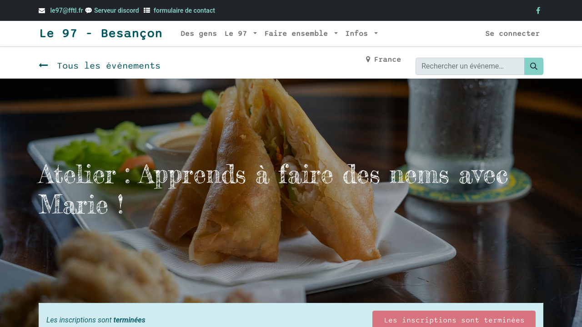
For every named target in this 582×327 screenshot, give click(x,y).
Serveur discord (117, 10)
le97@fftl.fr (66, 10)
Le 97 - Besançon (100, 33)
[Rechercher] (533, 66)
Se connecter (512, 33)
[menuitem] (199, 34)
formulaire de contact (184, 10)
